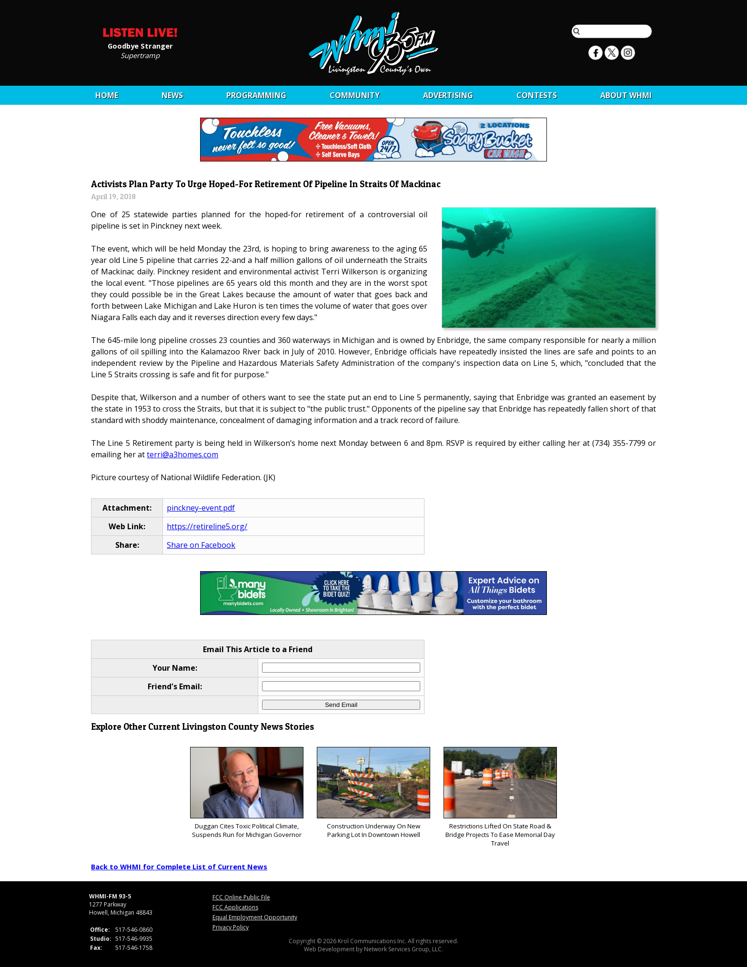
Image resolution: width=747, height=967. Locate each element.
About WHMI (626, 95)
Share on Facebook (201, 545)
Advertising (448, 95)
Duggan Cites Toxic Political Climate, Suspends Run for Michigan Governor (246, 793)
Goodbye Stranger (140, 45)
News (172, 95)
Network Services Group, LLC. (403, 949)
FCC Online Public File (241, 897)
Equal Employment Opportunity (254, 917)
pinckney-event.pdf (201, 508)
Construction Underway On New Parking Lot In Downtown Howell (373, 793)
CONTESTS (536, 95)
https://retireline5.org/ (207, 526)
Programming (256, 95)
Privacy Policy (230, 927)
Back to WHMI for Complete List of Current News (179, 866)
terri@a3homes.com (182, 454)
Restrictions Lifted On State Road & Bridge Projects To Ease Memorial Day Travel (500, 797)
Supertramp (140, 55)
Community (355, 95)
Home (106, 95)
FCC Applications (235, 907)
